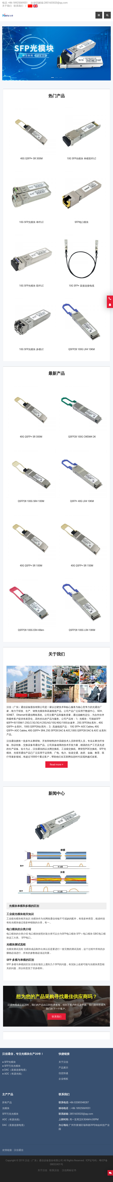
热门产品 (56, 96)
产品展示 (63, 1067)
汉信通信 (18, 1150)
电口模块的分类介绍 (18, 929)
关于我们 (7, 5)
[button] (52, 76)
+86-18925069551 (18, 2)
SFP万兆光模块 (10, 1113)
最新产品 (56, 373)
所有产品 (7, 1102)
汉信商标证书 (68, 1170)
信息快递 (63, 1073)
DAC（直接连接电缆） (14, 1125)
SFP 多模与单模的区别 (20, 959)
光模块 (5, 1108)
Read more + (56, 764)
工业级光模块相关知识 (20, 914)
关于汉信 (63, 1062)
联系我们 (18, 5)
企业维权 (63, 1078)
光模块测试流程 (16, 944)
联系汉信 (54, 1170)
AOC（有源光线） (11, 1119)
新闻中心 (56, 793)
